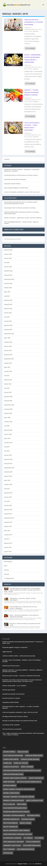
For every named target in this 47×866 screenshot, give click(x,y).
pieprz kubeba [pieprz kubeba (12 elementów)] (21, 804)
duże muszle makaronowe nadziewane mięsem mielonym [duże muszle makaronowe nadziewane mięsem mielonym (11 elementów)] (21, 770)
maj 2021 (6, 375)
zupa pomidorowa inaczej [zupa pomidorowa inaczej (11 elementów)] (25, 849)
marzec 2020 (8, 434)
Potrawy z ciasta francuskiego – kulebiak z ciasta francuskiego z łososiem (21, 660)
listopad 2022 (8, 329)
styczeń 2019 (8, 455)
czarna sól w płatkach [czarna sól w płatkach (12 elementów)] (11, 767)
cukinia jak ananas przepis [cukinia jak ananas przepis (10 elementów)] (33, 755)
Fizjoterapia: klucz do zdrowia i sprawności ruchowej (19, 208)
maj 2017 (6, 539)
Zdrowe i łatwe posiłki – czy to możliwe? (14, 685)
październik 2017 (9, 518)
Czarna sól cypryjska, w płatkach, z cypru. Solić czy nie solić (21, 192)
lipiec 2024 (7, 292)
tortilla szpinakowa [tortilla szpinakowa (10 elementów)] (33, 841)
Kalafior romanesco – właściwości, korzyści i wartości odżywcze (23, 218)
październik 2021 (9, 359)
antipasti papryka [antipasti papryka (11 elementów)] (9, 752)
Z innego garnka (9, 578)
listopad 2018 (8, 463)
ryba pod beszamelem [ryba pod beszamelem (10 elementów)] (10, 823)
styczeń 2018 (8, 505)
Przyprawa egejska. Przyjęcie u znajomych (14, 647)
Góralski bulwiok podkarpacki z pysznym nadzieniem (33, 22)
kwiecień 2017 (8, 543)
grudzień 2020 (8, 396)
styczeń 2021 (8, 392)
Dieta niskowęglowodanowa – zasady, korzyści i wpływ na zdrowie (21, 222)
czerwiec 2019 (8, 442)
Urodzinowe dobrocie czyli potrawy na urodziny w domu (21, 175)
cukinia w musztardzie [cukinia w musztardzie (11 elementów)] (10, 759)
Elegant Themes (22, 863)
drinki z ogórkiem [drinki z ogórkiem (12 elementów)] (27, 767)
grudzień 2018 (8, 459)
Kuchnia (6, 570)
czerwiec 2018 (8, 484)
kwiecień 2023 (8, 308)
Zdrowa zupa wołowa (8, 690)
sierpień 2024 (8, 287)
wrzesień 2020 (8, 409)
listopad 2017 (8, 514)
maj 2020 (6, 426)
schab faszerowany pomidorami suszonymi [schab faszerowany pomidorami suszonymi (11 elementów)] (17, 834)
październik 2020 (9, 405)
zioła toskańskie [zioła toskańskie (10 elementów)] (9, 849)
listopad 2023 (8, 304)
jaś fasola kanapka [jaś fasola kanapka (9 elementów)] (9, 785)
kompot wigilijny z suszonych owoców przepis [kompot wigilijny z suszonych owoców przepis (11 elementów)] (18, 789)
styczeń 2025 (8, 266)
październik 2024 (9, 279)
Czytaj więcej (30, 48)
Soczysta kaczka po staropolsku (12, 729)
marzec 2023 (8, 313)
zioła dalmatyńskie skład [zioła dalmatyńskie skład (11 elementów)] (31, 845)
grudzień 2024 (8, 271)
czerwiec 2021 (8, 371)
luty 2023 (7, 317)
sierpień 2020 (8, 413)
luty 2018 (7, 501)
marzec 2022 (8, 346)
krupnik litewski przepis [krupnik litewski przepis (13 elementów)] (11, 793)
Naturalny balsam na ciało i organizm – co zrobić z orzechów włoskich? (20, 707)
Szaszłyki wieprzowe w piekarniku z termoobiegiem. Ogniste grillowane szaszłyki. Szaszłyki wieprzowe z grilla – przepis (22, 590)
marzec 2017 (8, 547)
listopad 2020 (8, 400)
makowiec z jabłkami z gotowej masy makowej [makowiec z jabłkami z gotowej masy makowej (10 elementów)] (18, 797)
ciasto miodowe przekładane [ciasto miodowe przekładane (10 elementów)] (13, 755)
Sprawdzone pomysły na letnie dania (13, 694)
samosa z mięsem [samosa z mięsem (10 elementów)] (25, 823)
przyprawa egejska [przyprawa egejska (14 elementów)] (33, 815)
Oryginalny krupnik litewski (12, 183)
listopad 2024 (8, 275)
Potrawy (30, 31)
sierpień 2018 (8, 476)
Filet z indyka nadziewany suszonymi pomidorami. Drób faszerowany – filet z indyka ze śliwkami (23, 734)
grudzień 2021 (8, 354)
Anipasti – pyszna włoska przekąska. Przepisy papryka (31, 92)
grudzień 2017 (8, 509)
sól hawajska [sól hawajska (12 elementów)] (28, 838)
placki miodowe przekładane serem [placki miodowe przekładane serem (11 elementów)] (15, 808)
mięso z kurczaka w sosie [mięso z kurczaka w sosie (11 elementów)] (34, 800)
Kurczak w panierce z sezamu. (11, 698)
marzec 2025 (8, 258)
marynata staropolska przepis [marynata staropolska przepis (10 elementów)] (13, 800)
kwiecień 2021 (8, 380)
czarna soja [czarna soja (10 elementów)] (7, 763)
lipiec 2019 (7, 438)
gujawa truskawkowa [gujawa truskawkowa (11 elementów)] (36, 778)
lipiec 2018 (7, 480)
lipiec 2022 (7, 338)
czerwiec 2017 (8, 535)
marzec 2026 (8, 254)
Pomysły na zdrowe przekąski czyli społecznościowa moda (25, 624)
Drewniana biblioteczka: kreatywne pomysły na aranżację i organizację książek (21, 212)
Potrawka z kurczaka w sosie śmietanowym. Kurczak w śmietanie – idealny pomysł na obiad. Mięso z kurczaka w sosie (22, 680)
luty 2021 (7, 388)
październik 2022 (9, 333)
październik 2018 (9, 468)
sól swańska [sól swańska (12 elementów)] (39, 838)
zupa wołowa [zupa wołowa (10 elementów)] (7, 853)
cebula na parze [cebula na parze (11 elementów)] (23, 752)
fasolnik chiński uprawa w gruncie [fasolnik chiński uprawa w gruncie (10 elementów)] (14, 778)
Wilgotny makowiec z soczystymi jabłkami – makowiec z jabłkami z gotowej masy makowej (22, 670)
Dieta (5, 566)
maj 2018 (6, 488)
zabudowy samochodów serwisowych (15, 179)
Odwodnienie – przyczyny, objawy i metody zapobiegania (22, 599)
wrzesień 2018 (8, 472)
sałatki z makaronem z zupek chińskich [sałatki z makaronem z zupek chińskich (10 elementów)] (16, 830)
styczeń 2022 (8, 350)
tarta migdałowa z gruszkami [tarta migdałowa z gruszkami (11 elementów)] (13, 841)
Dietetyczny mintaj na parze (10, 665)
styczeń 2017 (8, 551)
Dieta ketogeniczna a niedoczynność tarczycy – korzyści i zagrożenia (24, 607)
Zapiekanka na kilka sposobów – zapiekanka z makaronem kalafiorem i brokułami (21, 170)
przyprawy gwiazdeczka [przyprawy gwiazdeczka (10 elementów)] (11, 819)
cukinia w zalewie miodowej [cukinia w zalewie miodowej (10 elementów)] (30, 759)
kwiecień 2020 (8, 430)
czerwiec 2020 (8, 421)
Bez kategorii (8, 561)
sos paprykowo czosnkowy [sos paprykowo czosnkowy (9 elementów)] (12, 838)
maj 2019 (6, 447)
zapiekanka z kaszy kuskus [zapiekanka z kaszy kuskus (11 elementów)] (12, 845)
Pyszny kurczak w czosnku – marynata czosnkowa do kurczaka (21, 675)
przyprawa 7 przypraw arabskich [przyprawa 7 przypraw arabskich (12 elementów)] (14, 815)
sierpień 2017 (8, 526)
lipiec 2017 (7, 530)
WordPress (38, 863)
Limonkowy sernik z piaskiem (11, 725)
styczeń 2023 (8, 321)
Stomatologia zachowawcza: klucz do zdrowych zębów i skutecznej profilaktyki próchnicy (21, 202)
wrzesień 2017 (8, 522)
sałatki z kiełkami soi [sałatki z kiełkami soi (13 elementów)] (10, 827)
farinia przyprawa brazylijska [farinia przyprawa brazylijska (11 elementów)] (13, 774)
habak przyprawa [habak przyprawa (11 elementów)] (9, 782)
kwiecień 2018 (8, 493)
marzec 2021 (8, 384)
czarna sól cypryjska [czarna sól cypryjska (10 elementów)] (21, 763)
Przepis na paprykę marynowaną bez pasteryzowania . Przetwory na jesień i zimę (22, 642)
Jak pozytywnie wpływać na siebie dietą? (16, 188)
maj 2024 (6, 296)
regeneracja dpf (7, 651)
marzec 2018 (8, 497)
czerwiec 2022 (8, 342)
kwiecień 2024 (8, 300)
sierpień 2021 (8, 363)
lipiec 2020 (7, 417)
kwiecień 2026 (8, 250)
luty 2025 (7, 262)
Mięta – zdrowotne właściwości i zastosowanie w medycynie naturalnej (24, 615)
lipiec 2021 (7, 367)
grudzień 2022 (8, 325)
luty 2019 (7, 451)
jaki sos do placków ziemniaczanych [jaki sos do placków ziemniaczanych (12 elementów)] (29, 782)
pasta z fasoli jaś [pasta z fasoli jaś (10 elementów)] (9, 804)
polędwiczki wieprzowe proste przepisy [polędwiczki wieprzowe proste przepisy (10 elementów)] (16, 812)
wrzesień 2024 (8, 283)
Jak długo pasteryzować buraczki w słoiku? (15, 716)
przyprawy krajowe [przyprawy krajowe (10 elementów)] (28, 819)
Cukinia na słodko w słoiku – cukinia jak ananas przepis (18, 656)
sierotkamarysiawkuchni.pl (30, 29)
